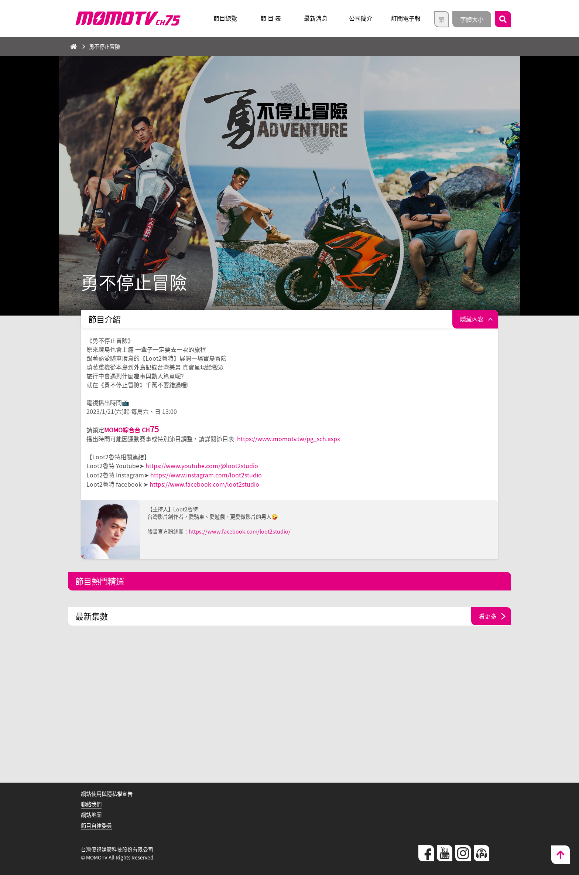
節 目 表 (270, 18)
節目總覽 (225, 18)
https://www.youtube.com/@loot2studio (201, 465)
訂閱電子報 (406, 18)
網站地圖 (91, 814)
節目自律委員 (96, 824)
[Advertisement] (289, 707)
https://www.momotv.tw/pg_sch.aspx (288, 438)
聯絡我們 (91, 803)
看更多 (488, 614)
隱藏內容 (472, 319)
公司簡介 (361, 18)
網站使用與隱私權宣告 (107, 792)
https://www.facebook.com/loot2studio (204, 483)
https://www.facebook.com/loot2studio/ (240, 530)
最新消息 (316, 18)
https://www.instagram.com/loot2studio (206, 474)
